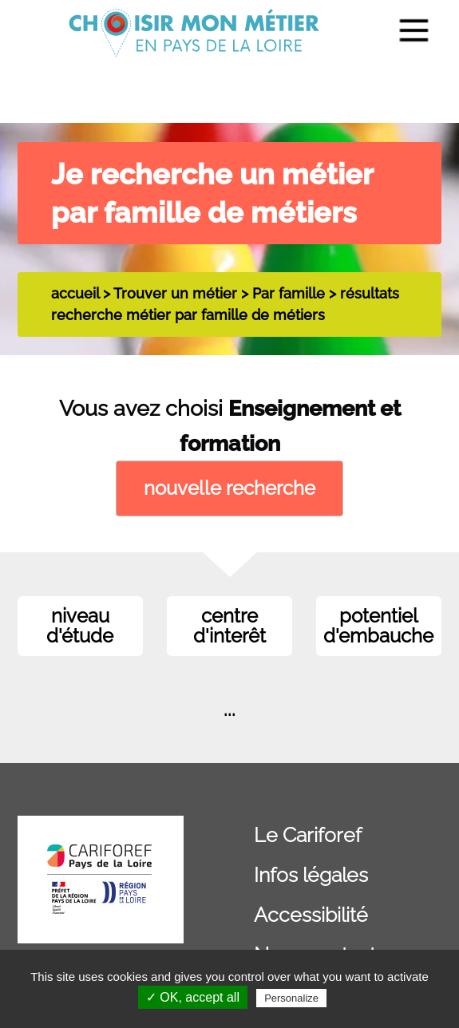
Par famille (288, 293)
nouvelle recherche (229, 488)
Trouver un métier (175, 293)
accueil (75, 293)
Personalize (291, 998)
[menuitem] (404, 32)
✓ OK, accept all (192, 997)
